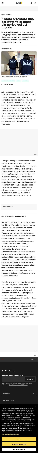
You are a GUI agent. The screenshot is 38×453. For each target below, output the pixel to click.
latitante (25, 81)
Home (3, 14)
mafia (18, 81)
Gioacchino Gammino (8, 81)
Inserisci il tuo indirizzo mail (12, 375)
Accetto (19, 439)
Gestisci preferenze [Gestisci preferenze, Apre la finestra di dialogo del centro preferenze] (19, 449)
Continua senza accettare (19, 444)
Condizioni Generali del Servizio (18, 385)
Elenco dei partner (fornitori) (10, 434)
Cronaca (8, 14)
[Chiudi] (36, 406)
